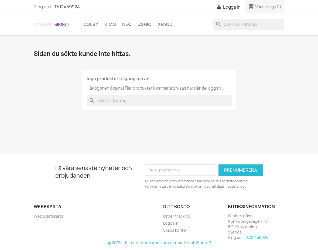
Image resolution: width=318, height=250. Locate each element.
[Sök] (248, 24)
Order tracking (176, 216)
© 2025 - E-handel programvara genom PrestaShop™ (159, 243)
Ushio (145, 24)
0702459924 (66, 7)
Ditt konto (176, 207)
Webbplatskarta (48, 216)
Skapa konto (174, 230)
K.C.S (110, 24)
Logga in (171, 223)
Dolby (90, 24)
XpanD (165, 24)
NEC (126, 24)
